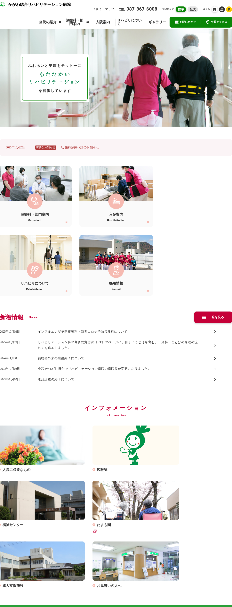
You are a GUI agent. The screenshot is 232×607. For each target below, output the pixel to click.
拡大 (193, 9)
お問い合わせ (185, 22)
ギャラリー (157, 22)
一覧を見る (213, 248)
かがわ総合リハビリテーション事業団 (204, 583)
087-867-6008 (141, 9)
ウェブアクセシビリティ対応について (212, 590)
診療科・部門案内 (77, 22)
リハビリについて (129, 22)
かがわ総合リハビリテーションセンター (205, 577)
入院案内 (103, 22)
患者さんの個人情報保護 (155, 583)
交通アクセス (216, 22)
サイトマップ (104, 9)
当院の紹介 (50, 22)
